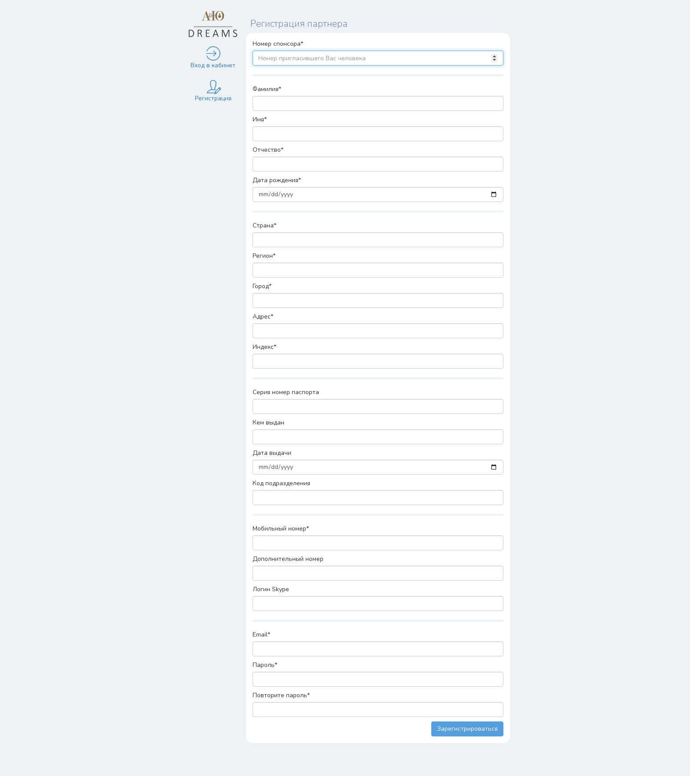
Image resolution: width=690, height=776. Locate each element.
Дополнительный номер (288, 559)
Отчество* (268, 150)
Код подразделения (281, 483)
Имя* (260, 119)
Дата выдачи (272, 453)
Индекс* (264, 347)
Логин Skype (271, 589)
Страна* (264, 225)
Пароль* (265, 665)
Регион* (264, 256)
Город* (262, 286)
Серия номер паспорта (286, 392)
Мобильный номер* (281, 528)
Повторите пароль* (281, 695)
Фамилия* (267, 89)
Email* (261, 634)
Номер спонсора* (278, 44)
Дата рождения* (277, 180)
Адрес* (263, 316)
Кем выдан (268, 422)
